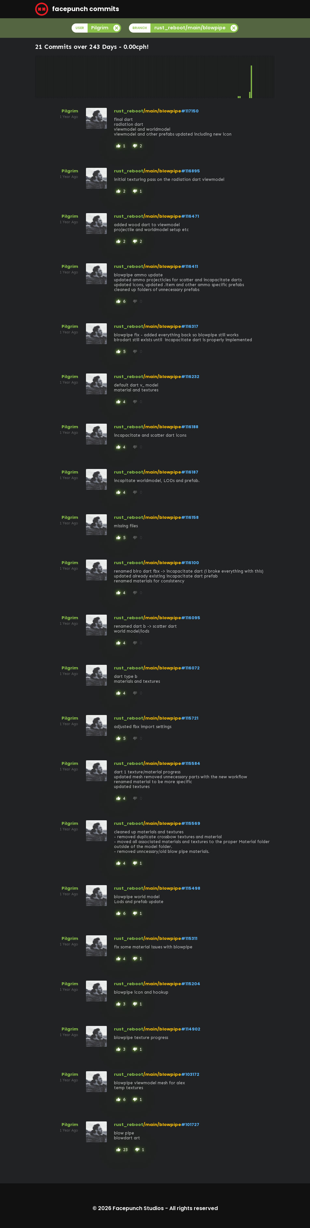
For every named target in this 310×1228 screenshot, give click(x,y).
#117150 (190, 111)
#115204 (190, 984)
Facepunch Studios (138, 1208)
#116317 (189, 326)
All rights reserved (193, 1208)
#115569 (190, 823)
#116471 (190, 216)
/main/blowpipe (162, 111)
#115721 (189, 718)
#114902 (190, 1029)
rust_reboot (128, 111)
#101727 (190, 1124)
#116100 (190, 563)
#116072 (190, 668)
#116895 (190, 171)
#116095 (190, 618)
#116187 (189, 472)
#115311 (189, 938)
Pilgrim (70, 111)
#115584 (190, 763)
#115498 (190, 888)
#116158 (190, 517)
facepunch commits (77, 9)
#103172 (190, 1074)
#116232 (190, 376)
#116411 (189, 266)
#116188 (189, 427)
